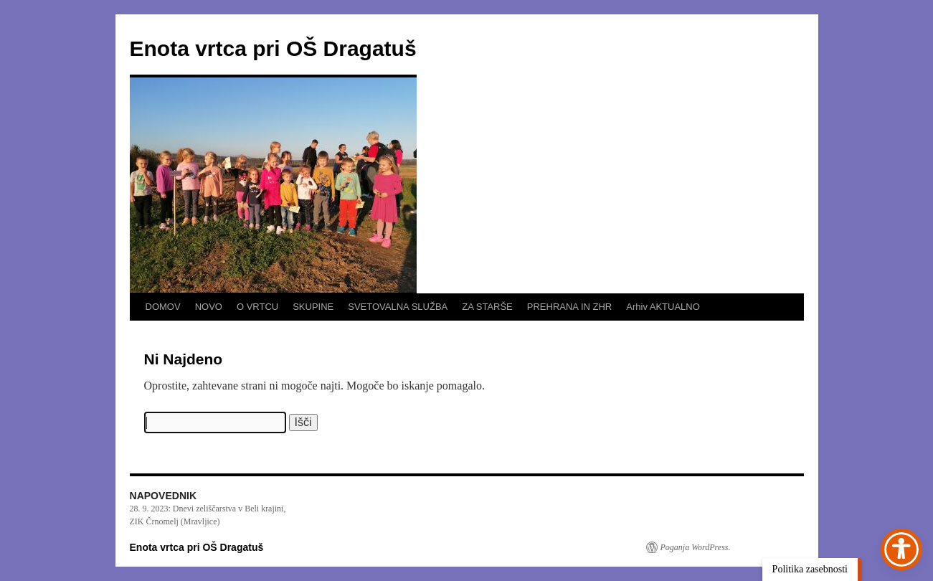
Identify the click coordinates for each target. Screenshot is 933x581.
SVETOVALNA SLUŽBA (397, 306)
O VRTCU (257, 306)
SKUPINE (313, 306)
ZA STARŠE (487, 306)
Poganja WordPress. (695, 547)
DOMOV (163, 306)
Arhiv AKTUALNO (663, 306)
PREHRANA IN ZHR (569, 306)
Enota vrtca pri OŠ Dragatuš (273, 48)
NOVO (208, 306)
